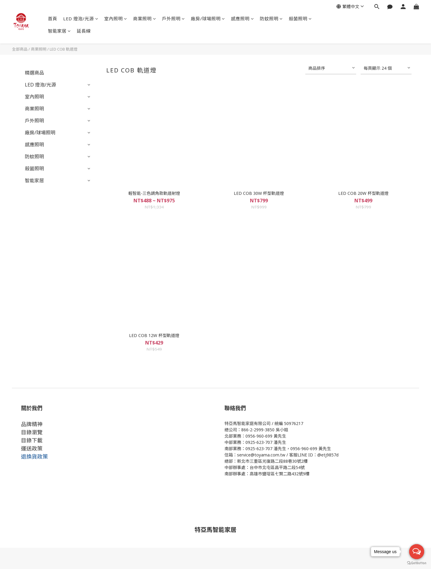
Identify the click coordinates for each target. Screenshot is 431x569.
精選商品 (34, 72)
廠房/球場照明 (208, 19)
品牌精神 (32, 424)
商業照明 (144, 19)
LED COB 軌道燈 (64, 49)
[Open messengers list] (416, 551)
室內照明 (115, 19)
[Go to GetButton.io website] (416, 563)
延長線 (84, 31)
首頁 (52, 19)
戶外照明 (173, 19)
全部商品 (20, 49)
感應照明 (242, 19)
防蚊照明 (271, 19)
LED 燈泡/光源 (80, 19)
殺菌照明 (300, 19)
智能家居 (59, 31)
